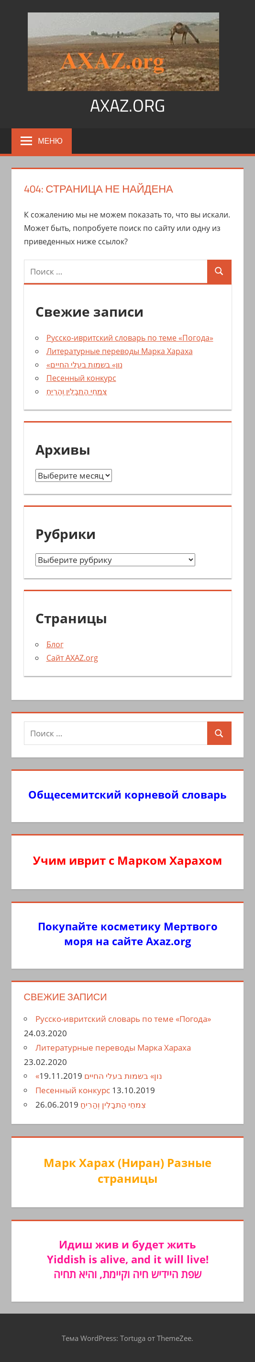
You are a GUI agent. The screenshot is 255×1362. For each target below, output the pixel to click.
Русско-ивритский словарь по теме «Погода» (129, 337)
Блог (55, 644)
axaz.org (127, 105)
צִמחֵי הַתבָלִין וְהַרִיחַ (76, 391)
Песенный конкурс (81, 378)
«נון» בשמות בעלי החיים (84, 364)
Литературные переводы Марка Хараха (119, 351)
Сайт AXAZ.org (72, 657)
